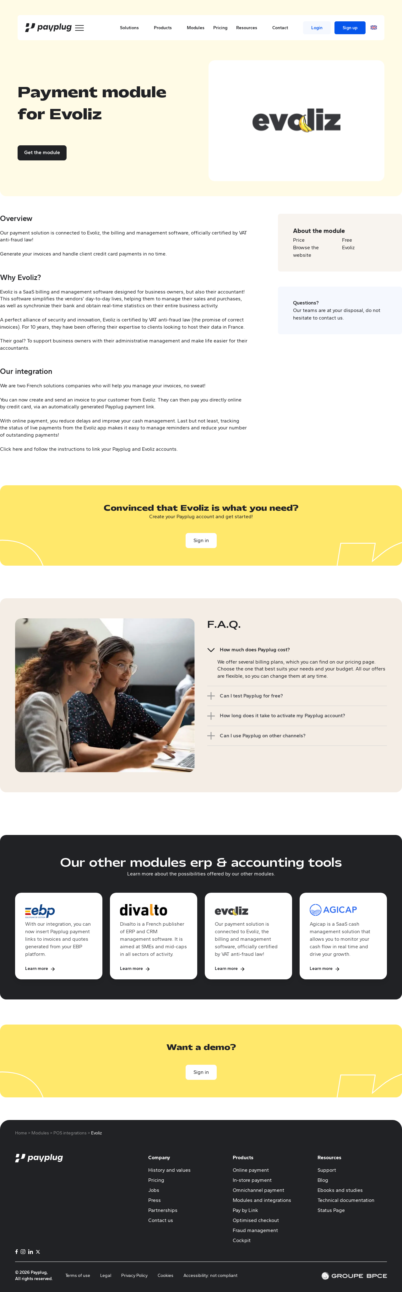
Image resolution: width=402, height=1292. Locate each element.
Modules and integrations (262, 1200)
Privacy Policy (134, 1275)
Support (327, 1170)
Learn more (36, 968)
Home (21, 1133)
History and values (169, 1170)
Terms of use (77, 1275)
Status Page (331, 1210)
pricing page (359, 662)
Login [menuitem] (317, 27)
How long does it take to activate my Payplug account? (282, 716)
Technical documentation (346, 1200)
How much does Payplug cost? (255, 650)
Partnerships (162, 1210)
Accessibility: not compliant (210, 1275)
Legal (105, 1275)
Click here (11, 449)
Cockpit (242, 1240)
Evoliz (348, 247)
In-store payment (252, 1180)
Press (154, 1200)
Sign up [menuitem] (350, 27)
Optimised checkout (256, 1220)
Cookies (165, 1275)
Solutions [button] (132, 27)
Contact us (160, 1220)
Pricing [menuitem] (220, 27)
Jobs (153, 1190)
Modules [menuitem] (195, 27)
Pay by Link (245, 1210)
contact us (331, 318)
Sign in (201, 540)
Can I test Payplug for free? (251, 696)
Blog (323, 1180)
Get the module (42, 152)
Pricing (156, 1180)
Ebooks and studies (340, 1190)
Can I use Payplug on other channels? (263, 736)
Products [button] (166, 27)
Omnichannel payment (258, 1190)
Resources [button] (249, 27)
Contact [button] (283, 27)
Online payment (251, 1170)
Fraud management (255, 1230)
